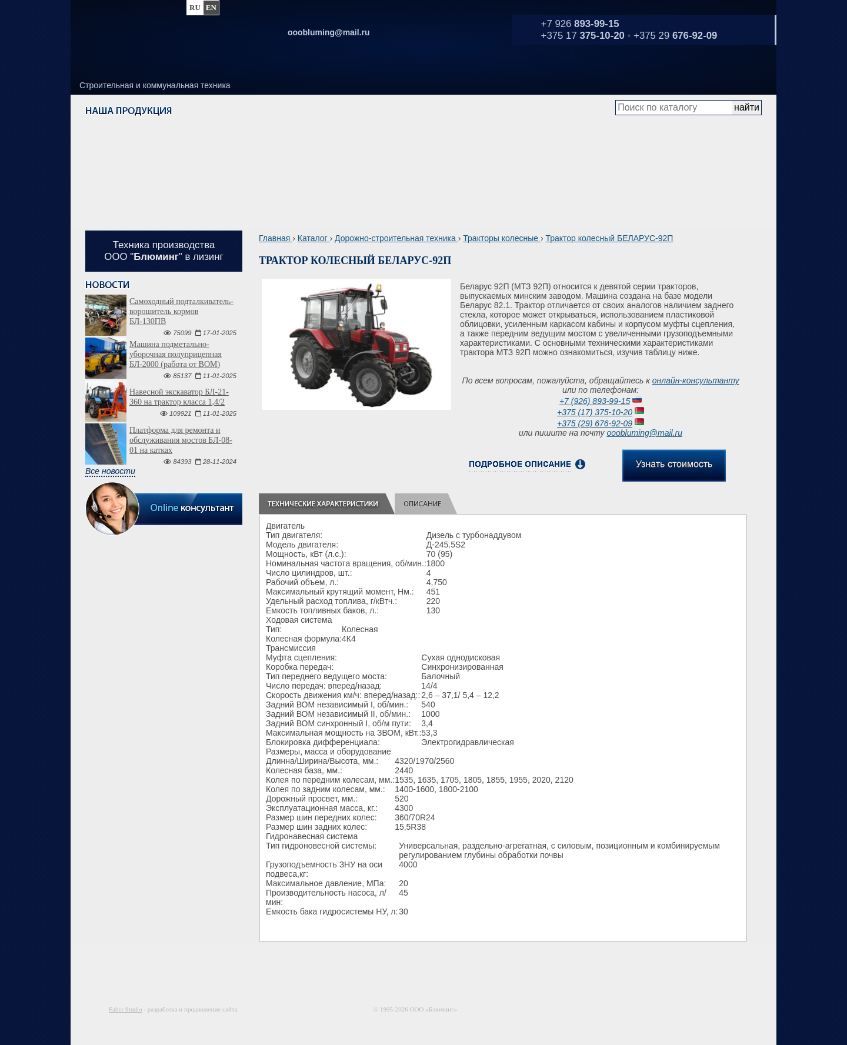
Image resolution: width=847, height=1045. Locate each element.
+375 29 (675, 35)
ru (195, 7)
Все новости (110, 471)
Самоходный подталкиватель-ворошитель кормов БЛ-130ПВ (181, 311)
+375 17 (583, 35)
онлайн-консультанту (695, 380)
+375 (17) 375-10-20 (594, 412)
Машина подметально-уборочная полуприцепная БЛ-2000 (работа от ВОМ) (175, 354)
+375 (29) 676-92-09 (594, 423)
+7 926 (580, 23)
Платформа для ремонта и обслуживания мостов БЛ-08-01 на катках (180, 440)
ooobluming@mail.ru (644, 433)
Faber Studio (125, 1009)
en (211, 7)
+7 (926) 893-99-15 (594, 401)
